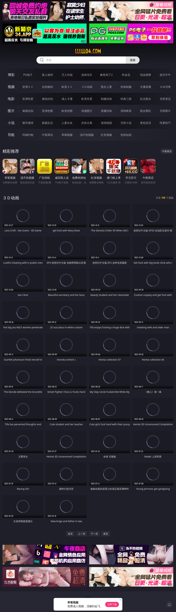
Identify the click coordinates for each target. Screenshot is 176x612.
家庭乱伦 (47, 123)
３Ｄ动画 (86, 87)
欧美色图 (67, 111)
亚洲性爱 (27, 99)
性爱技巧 (165, 123)
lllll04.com (88, 51)
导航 (11, 134)
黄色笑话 (145, 123)
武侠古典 (86, 123)
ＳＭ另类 (165, 87)
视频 (11, 86)
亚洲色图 (47, 111)
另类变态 (165, 99)
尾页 (105, 533)
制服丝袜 (106, 99)
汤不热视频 (87, 135)
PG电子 (27, 75)
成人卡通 (67, 99)
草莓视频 (67, 135)
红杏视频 (106, 135)
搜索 (132, 60)
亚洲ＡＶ (27, 87)
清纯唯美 (125, 111)
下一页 (94, 533)
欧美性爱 (86, 99)
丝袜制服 (125, 87)
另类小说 (125, 123)
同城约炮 (27, 135)
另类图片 (165, 111)
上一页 (81, 533)
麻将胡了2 (106, 75)
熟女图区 (145, 111)
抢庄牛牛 (165, 75)
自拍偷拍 (47, 87)
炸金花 (126, 75)
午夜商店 (47, 135)
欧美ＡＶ (67, 87)
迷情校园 (106, 123)
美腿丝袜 (106, 111)
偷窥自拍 (27, 111)
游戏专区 (86, 75)
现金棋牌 (145, 75)
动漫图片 (86, 111)
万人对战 (67, 75)
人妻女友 (67, 123)
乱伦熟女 (145, 99)
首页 (70, 533)
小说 (11, 122)
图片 (11, 110)
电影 (11, 98)
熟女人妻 (106, 87)
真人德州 (47, 75)
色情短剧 (125, 135)
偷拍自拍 (47, 99)
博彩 (11, 74)
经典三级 (125, 99)
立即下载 (112, 604)
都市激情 (27, 123)
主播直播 (145, 87)
